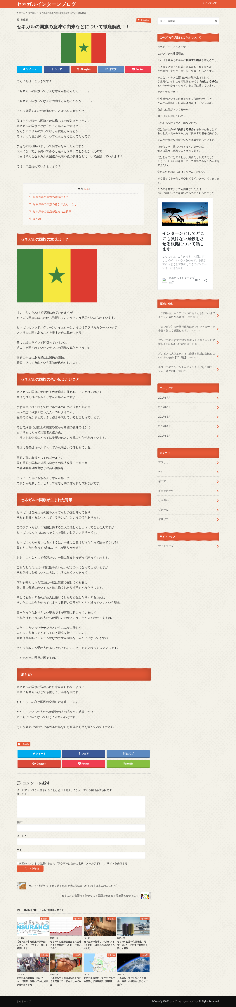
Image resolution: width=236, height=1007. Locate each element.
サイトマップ (209, 3)
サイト (20, 849)
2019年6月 (164, 407)
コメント (22, 793)
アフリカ (163, 462)
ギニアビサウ (166, 490)
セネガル (24, 744)
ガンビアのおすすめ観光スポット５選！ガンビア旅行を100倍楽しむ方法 (186, 342)
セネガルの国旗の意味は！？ (49, 197)
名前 (20, 822)
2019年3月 (164, 435)
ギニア (162, 481)
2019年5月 (164, 416)
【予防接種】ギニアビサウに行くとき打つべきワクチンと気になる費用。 (186, 315)
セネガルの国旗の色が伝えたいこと (53, 204)
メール (21, 836)
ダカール (163, 509)
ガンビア (163, 471)
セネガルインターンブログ (46, 4)
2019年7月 (164, 397)
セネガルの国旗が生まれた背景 (50, 211)
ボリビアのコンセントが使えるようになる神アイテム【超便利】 (186, 369)
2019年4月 (164, 426)
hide (86, 188)
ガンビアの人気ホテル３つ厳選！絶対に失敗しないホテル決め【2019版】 (186, 355)
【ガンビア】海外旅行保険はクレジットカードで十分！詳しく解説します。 (186, 329)
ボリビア (163, 519)
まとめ (35, 218)
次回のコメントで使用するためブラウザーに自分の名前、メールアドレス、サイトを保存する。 (74, 863)
